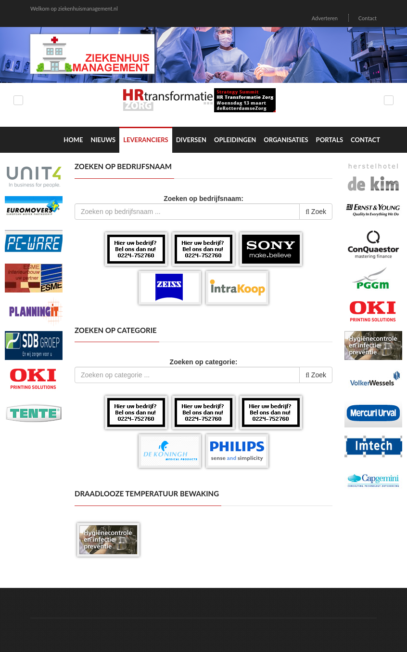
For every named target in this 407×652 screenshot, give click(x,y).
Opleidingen (235, 140)
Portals (329, 140)
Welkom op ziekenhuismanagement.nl (74, 8)
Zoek (315, 211)
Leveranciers (145, 140)
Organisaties (286, 140)
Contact (367, 18)
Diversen (191, 140)
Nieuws (102, 140)
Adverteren (325, 18)
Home (73, 140)
